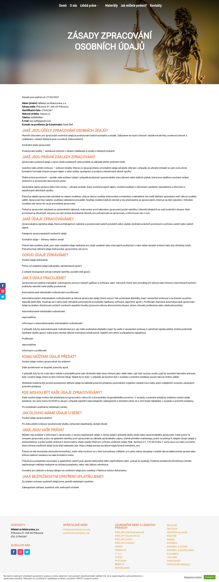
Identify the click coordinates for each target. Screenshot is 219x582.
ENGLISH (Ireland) (124, 542)
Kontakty (156, 5)
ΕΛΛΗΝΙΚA (172, 553)
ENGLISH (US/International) (129, 532)
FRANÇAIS (120, 550)
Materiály (111, 5)
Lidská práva (88, 5)
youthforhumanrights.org (76, 533)
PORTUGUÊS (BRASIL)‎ (178, 564)
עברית (118, 553)
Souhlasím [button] (209, 577)
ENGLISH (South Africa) (127, 535)
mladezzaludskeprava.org (76, 529)
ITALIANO (172, 557)
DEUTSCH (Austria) (177, 532)
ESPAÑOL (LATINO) (177, 546)
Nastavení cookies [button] (193, 577)
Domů (63, 5)
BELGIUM (172, 525)
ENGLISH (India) (123, 539)
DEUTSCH (172, 528)
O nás (73, 5)
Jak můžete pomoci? (134, 5)
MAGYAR (171, 535)
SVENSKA (172, 543)
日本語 (118, 557)
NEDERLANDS (122, 567)
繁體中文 (119, 564)
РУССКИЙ (120, 560)
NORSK (171, 539)
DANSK (119, 546)
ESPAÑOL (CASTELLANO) (180, 550)
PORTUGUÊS (173, 560)
